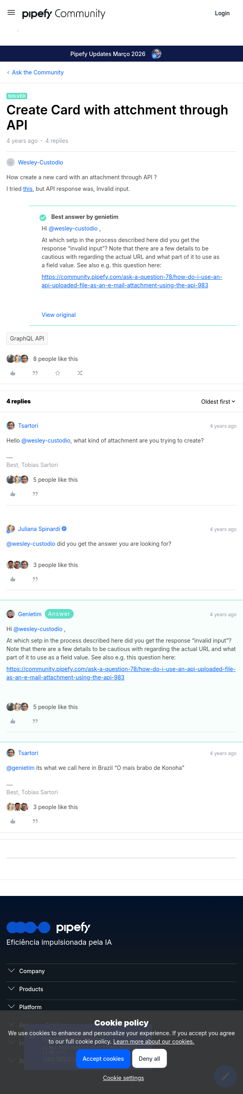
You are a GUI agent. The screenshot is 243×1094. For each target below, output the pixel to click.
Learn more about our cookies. (154, 1041)
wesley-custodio (40, 162)
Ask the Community (38, 72)
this (28, 188)
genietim (30, 614)
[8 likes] (42, 359)
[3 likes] (42, 565)
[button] (11, 15)
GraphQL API (27, 338)
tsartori (28, 425)
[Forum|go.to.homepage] (78, 13)
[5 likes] (42, 479)
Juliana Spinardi (39, 528)
